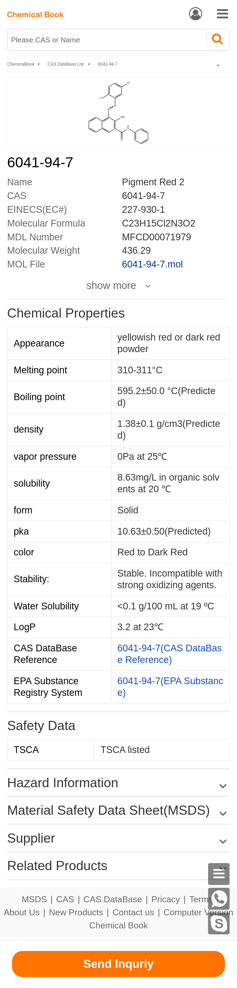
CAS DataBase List (66, 64)
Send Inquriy (118, 963)
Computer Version (198, 912)
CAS (65, 899)
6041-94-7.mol (152, 264)
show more (111, 285)
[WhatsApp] (219, 899)
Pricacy (165, 899)
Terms (201, 899)
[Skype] (219, 923)
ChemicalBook (20, 64)
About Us (22, 912)
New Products (76, 912)
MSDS (34, 899)
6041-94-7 (107, 64)
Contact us (133, 912)
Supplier (31, 838)
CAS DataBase (113, 899)
